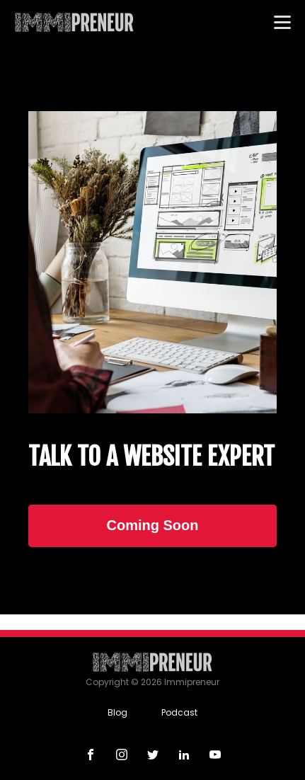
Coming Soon (153, 525)
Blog (117, 712)
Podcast (179, 712)
